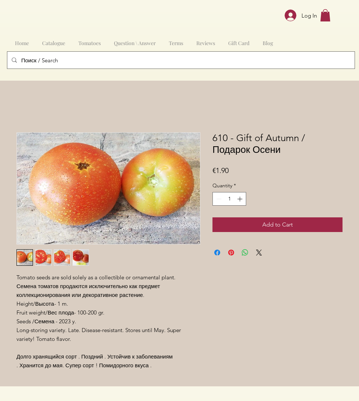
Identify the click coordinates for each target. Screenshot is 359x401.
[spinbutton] (229, 198)
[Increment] (240, 198)
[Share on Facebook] (217, 252)
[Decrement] (218, 198)
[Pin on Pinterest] (231, 252)
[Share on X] (259, 252)
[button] (325, 15)
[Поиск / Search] (180, 60)
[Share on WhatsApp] (245, 252)
